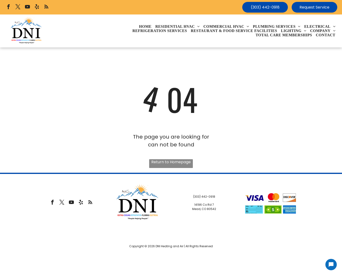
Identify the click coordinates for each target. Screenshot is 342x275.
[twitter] (18, 7)
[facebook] (8, 7)
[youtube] (27, 7)
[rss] (46, 7)
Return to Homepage (171, 162)
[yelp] (37, 7)
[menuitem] (145, 26)
